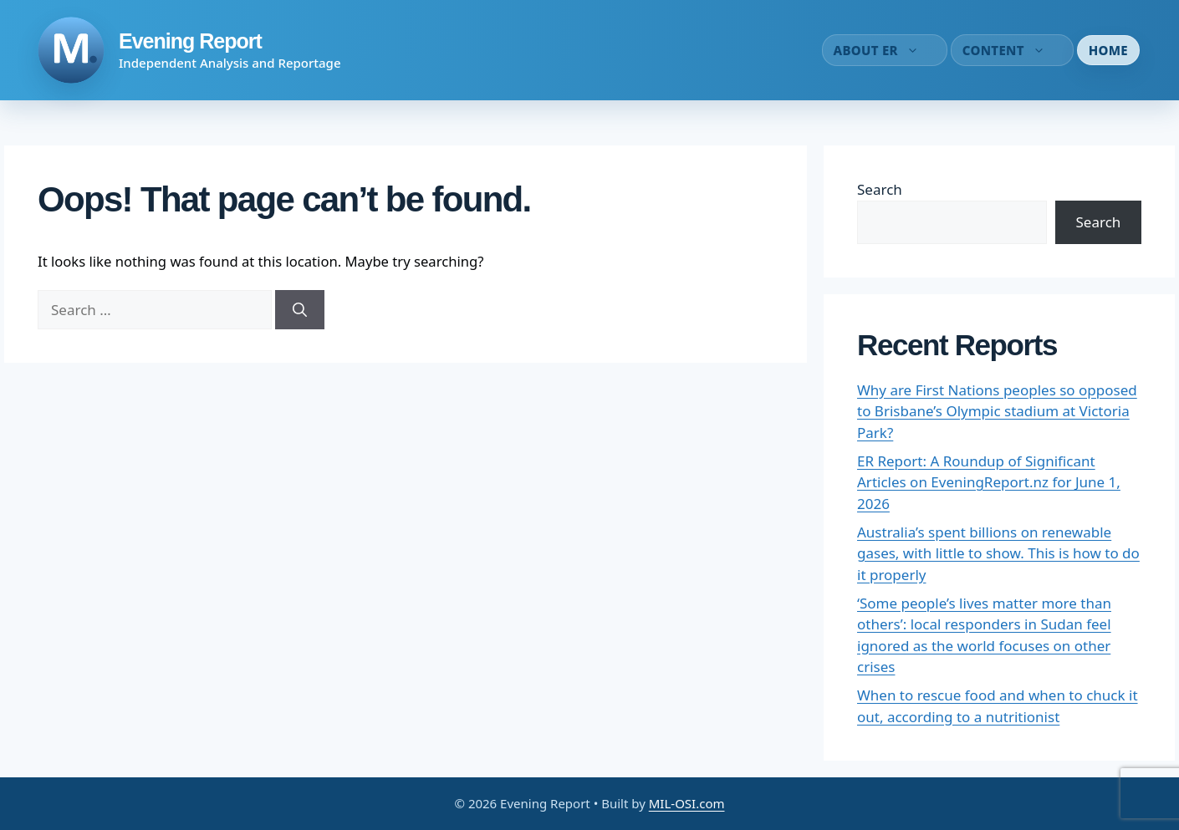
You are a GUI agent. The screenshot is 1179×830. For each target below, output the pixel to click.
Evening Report (190, 41)
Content (1012, 50)
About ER (885, 50)
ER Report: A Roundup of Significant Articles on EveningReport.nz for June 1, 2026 (988, 482)
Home (1108, 50)
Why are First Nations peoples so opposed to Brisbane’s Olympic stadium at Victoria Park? (997, 411)
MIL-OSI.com (687, 803)
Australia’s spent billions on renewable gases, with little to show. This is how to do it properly (998, 553)
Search (879, 189)
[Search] (299, 310)
